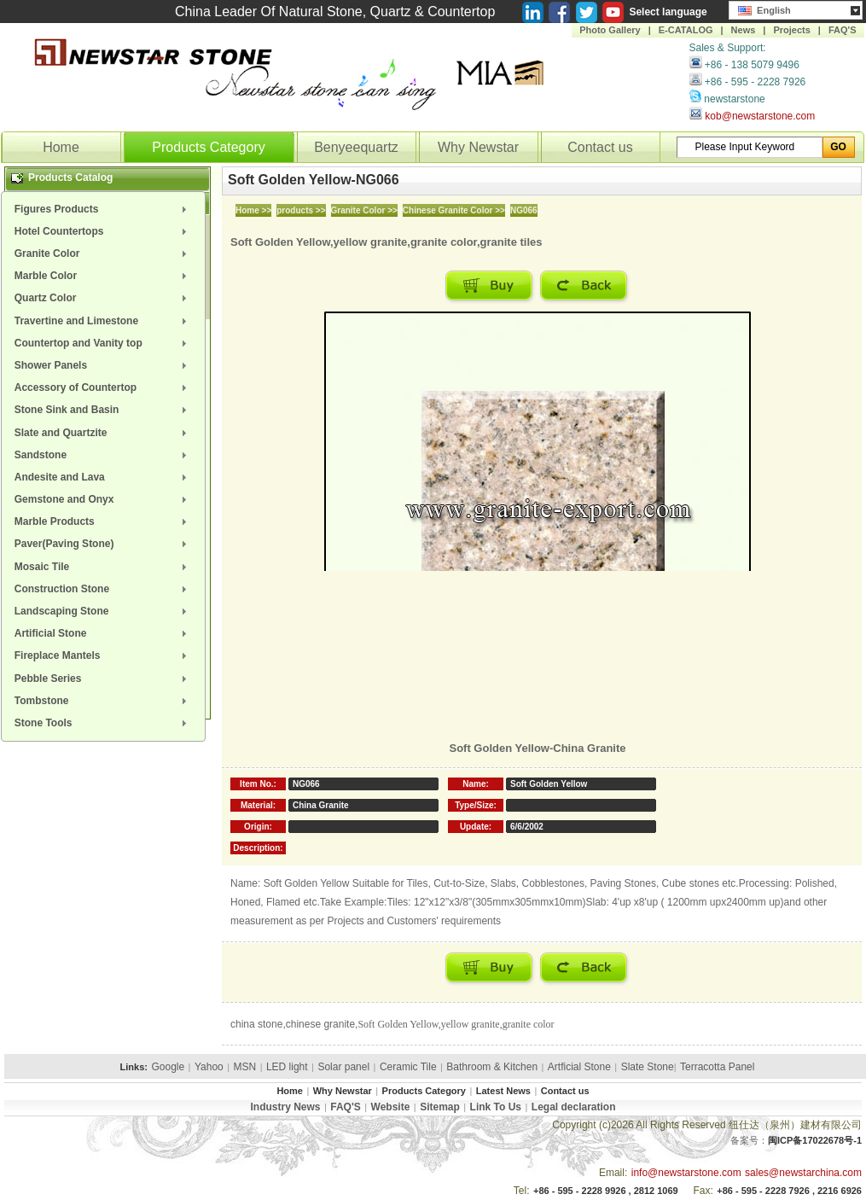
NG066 (524, 210)
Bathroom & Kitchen (492, 1067)
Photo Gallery (610, 30)
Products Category (208, 147)
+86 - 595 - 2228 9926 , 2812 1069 (605, 1190)
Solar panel (343, 1067)
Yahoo (209, 1067)
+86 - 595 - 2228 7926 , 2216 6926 (789, 1190)
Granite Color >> (364, 210)
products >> (300, 210)
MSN (245, 1067)
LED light (287, 1067)
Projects (791, 30)
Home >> (253, 210)
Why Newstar (478, 147)
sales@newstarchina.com (803, 1173)
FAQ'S (842, 30)
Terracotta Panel (717, 1067)
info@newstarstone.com (686, 1173)
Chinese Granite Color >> (454, 210)
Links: (134, 1067)
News (743, 30)
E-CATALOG (686, 30)
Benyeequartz (356, 147)
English (764, 8)
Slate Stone (647, 1067)
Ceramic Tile (408, 1067)
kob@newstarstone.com (760, 116)
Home (61, 147)
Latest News (503, 1091)
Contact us (599, 147)
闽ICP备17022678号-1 (815, 1140)
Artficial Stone (579, 1067)
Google (167, 1067)
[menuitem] (103, 209)
